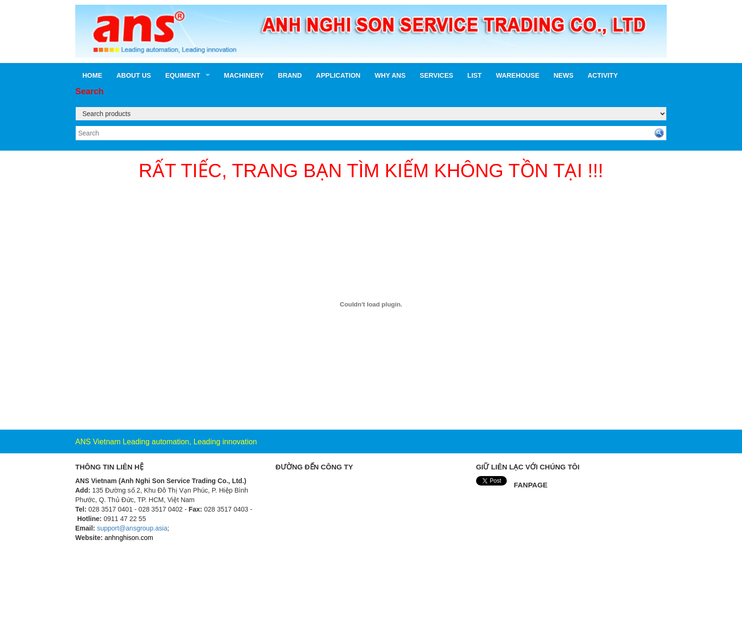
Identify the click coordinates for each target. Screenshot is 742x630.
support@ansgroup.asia (132, 528)
